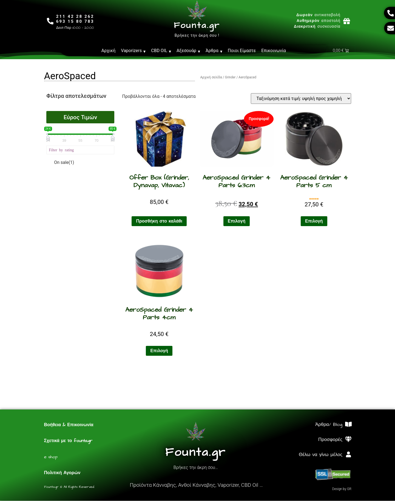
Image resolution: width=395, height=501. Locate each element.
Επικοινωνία (273, 50)
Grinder (230, 77)
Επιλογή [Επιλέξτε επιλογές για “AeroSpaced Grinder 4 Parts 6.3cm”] (237, 221)
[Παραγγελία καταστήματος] (301, 98)
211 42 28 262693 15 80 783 (75, 19)
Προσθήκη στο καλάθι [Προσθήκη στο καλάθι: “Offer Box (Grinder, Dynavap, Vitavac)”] (159, 221)
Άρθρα (214, 50)
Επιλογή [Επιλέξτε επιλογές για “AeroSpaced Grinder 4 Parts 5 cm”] (314, 221)
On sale (64, 163)
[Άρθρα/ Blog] (348, 425)
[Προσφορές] (348, 440)
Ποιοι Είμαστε (242, 50)
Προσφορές (330, 440)
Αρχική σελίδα (211, 77)
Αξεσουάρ (188, 50)
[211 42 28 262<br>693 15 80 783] (50, 21)
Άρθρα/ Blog (328, 425)
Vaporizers (133, 50)
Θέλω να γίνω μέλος (320, 455)
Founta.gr (197, 25)
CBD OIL (161, 50)
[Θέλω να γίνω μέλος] (348, 455)
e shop (51, 457)
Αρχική (108, 50)
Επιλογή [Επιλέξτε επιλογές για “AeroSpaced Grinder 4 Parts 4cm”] (159, 351)
